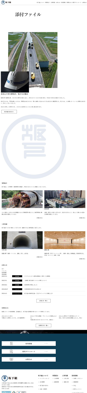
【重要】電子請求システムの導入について (35, 280)
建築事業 (56, 366)
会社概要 (42, 366)
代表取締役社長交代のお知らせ (32, 289)
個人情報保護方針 (16, 382)
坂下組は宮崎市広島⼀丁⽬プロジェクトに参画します (38, 293)
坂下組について (37, 2)
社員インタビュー (78, 362)
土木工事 (66, 362)
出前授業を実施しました (30, 285)
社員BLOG (68, 2)
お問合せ (84, 2)
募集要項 (75, 366)
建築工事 (66, 366)
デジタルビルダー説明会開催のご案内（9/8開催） (37, 276)
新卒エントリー (77, 373)
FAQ (74, 369)
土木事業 (56, 362)
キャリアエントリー (78, 376)
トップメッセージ (44, 362)
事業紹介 (45, 2)
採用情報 (61, 2)
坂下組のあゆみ (44, 369)
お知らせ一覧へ (43, 301)
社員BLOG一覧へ (43, 325)
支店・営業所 (43, 373)
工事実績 (50, 2)
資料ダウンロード (76, 2)
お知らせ (56, 2)
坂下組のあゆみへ (9, 111)
